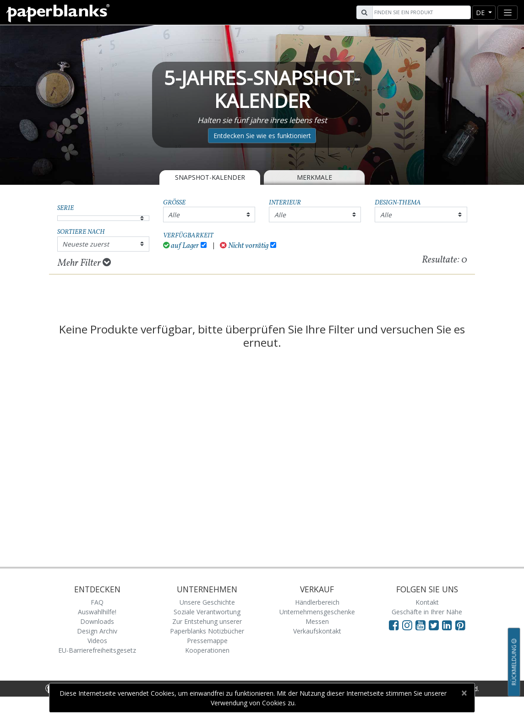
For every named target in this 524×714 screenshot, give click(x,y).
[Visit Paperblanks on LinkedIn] (448, 625)
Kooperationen (207, 650)
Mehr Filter (84, 263)
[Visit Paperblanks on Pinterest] (460, 625)
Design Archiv (97, 631)
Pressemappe (207, 640)
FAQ (97, 602)
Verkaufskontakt (317, 631)
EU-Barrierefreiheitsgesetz (97, 650)
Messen (317, 621)
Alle (174, 214)
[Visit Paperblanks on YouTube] (422, 625)
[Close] (464, 693)
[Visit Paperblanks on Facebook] (394, 625)
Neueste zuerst (85, 244)
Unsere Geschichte (207, 602)
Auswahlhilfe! (97, 611)
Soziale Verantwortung (207, 611)
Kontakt (427, 602)
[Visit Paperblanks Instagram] (407, 625)
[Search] (420, 12)
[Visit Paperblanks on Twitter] (435, 625)
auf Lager (181, 246)
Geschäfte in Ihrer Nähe (427, 611)
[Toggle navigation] (507, 12)
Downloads (97, 621)
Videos (97, 640)
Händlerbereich (317, 602)
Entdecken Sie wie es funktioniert (262, 135)
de (481, 12)
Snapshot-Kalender (210, 177)
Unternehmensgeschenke (317, 611)
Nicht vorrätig (244, 246)
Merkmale (314, 177)
